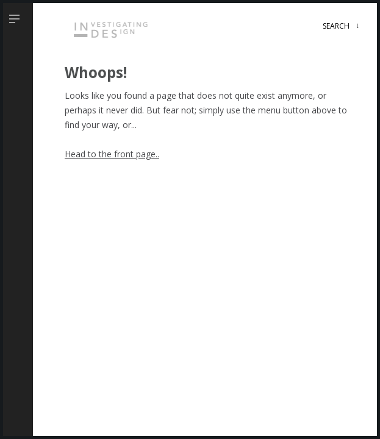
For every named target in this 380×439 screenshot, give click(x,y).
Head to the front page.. (112, 154)
